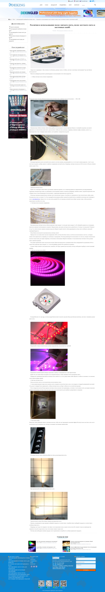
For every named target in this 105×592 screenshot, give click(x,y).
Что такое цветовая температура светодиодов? (46, 541)
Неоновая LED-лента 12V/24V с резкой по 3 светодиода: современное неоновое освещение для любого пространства (18, 59)
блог (14, 19)
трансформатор (35, 199)
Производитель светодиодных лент (19, 574)
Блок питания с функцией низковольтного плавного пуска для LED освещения (18, 50)
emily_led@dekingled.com (62, 560)
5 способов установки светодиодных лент (45, 547)
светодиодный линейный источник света (25, 19)
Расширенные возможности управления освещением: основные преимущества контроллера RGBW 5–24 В (18, 67)
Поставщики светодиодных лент (18, 576)
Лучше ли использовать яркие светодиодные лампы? (18, 84)
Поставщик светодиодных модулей (19, 579)
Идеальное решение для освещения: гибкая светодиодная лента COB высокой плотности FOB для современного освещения (18, 72)
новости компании (15, 27)
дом (9, 19)
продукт (32, 559)
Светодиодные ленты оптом (16, 573)
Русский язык (83, 1)
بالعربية (70, 1)
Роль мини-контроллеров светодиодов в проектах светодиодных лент (18, 76)
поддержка (33, 561)
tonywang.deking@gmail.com (63, 561)
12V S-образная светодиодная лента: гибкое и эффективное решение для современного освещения (18, 54)
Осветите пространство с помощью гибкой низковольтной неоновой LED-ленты (18, 63)
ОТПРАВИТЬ (86, 570)
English (76, 1)
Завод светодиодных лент (16, 577)
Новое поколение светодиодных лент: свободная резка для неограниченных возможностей (18, 89)
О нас (32, 558)
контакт (32, 564)
